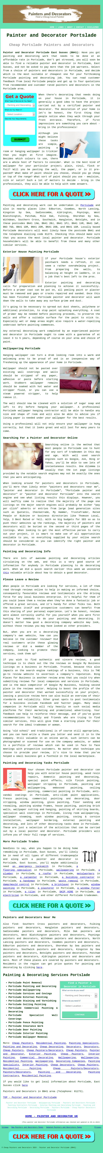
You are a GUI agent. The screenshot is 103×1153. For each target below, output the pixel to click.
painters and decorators (46, 70)
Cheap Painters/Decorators (45, 1050)
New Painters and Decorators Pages (27, 1127)
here (39, 967)
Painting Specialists (83, 1043)
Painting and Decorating (20, 1046)
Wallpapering (67, 1057)
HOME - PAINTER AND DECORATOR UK (51, 1116)
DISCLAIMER (93, 27)
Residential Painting (51, 1043)
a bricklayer (60, 884)
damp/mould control (16, 884)
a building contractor (78, 877)
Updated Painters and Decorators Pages (64, 1127)
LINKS (60, 27)
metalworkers (85, 873)
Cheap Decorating (51, 1046)
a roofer (45, 873)
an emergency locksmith (30, 866)
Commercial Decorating (36, 1057)
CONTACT (80, 27)
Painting (9, 205)
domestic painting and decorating (71, 777)
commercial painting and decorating (60, 798)
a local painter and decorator (37, 831)
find (15, 924)
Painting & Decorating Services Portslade (46, 975)
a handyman (27, 881)
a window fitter (88, 888)
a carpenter (28, 877)
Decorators (73, 1046)
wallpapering (65, 870)
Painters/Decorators (17, 1072)
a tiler (30, 891)
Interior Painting (34, 1065)
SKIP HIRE (66, 891)
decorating (55, 824)
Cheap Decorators (62, 1065)
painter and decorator (55, 63)
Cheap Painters (22, 1043)
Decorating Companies (70, 1061)
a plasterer (46, 888)
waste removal (68, 881)
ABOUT (70, 27)
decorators (91, 960)
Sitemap (5, 1127)
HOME (52, 27)
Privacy (98, 1127)
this (6, 572)
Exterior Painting (42, 1054)
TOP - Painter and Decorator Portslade (30, 1097)
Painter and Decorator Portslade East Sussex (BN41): (41, 52)
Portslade (86, 205)
